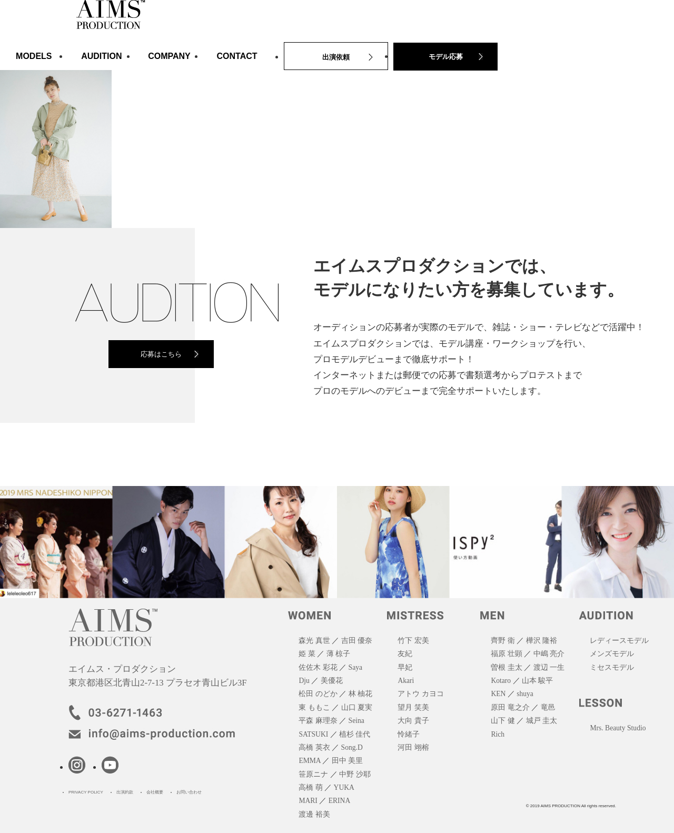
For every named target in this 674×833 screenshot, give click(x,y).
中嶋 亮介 (548, 654)
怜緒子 (409, 734)
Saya (355, 667)
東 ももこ (314, 707)
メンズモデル (612, 654)
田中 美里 (347, 761)
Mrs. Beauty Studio (618, 728)
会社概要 (154, 792)
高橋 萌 (310, 787)
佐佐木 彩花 (318, 667)
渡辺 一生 (548, 667)
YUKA (344, 787)
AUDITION (101, 56)
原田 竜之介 (510, 707)
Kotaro (501, 681)
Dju (304, 681)
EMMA (310, 761)
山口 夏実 (356, 707)
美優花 (332, 681)
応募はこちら (161, 354)
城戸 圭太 (541, 721)
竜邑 (548, 707)
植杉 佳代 (354, 734)
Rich (497, 734)
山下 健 (502, 721)
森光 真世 (314, 640)
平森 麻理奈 (318, 721)
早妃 (405, 667)
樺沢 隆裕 (541, 640)
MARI (308, 801)
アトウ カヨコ (420, 694)
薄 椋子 (338, 654)
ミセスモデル (612, 667)
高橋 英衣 (314, 747)
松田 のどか (318, 694)
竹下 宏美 (413, 640)
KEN (498, 694)
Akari (406, 681)
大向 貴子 (413, 721)
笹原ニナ (313, 774)
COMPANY (169, 56)
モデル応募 (446, 57)
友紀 (405, 654)
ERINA (340, 801)
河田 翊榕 (413, 747)
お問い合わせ (189, 792)
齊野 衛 (502, 640)
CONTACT (237, 56)
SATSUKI (313, 734)
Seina (356, 721)
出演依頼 (336, 57)
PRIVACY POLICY (85, 792)
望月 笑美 (413, 707)
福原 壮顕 (506, 654)
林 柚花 (360, 694)
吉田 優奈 (356, 640)
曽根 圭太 (506, 667)
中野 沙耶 (354, 774)
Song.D (352, 747)
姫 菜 (307, 654)
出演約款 (124, 792)
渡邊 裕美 (314, 814)
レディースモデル (619, 640)
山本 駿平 (537, 681)
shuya (525, 694)
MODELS (34, 56)
